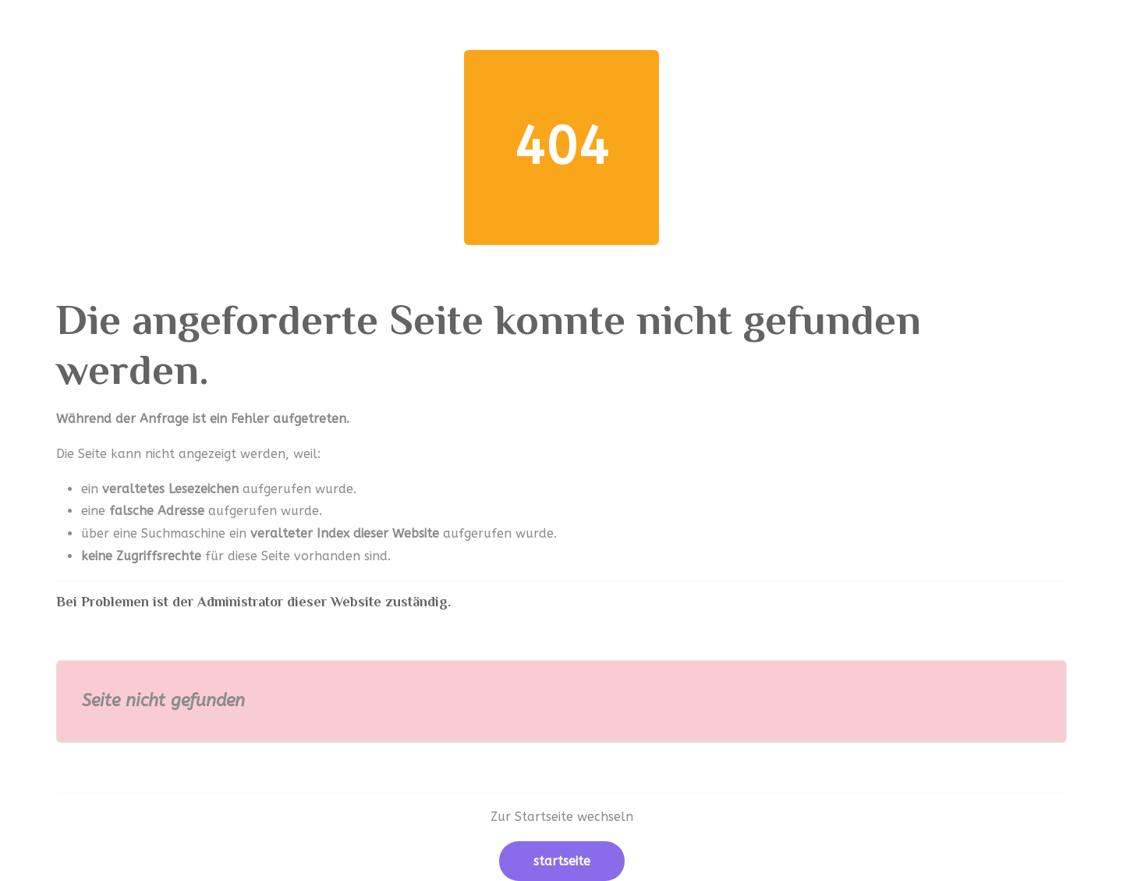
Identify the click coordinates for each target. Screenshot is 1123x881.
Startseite (561, 861)
